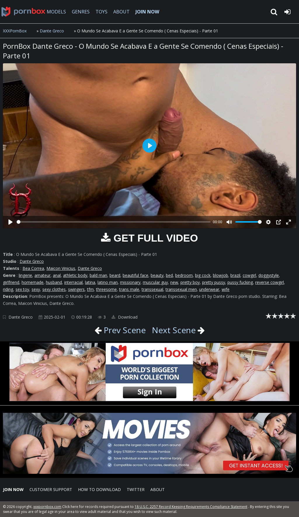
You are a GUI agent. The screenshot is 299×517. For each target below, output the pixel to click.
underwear (209, 289)
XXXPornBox (15, 31)
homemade (33, 282)
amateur (42, 275)
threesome (106, 289)
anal (57, 275)
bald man (98, 275)
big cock (203, 275)
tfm (90, 289)
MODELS (56, 11)
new (174, 282)
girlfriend (11, 282)
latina (90, 282)
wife (226, 289)
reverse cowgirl (269, 282)
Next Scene (174, 330)
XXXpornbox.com (23, 11)
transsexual (152, 289)
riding (8, 289)
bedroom (184, 275)
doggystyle (268, 275)
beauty (157, 275)
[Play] (10, 222)
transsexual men (181, 289)
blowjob (220, 275)
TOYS (101, 11)
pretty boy (190, 282)
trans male (129, 289)
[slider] (114, 222)
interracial (73, 282)
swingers (76, 289)
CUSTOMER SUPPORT (50, 489)
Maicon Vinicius (60, 268)
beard (114, 275)
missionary (130, 282)
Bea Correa (33, 268)
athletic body (75, 275)
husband (54, 282)
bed (169, 275)
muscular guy (155, 282)
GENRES (81, 11)
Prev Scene (124, 330)
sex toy (22, 289)
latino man (108, 282)
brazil (235, 275)
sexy (36, 289)
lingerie (25, 275)
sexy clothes (54, 289)
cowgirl (249, 275)
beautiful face (135, 275)
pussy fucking (240, 282)
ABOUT (121, 11)
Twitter (136, 489)
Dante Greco (52, 31)
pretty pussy (213, 282)
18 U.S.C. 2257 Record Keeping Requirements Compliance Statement (191, 506)
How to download (99, 489)
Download (125, 317)
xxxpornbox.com (47, 506)
